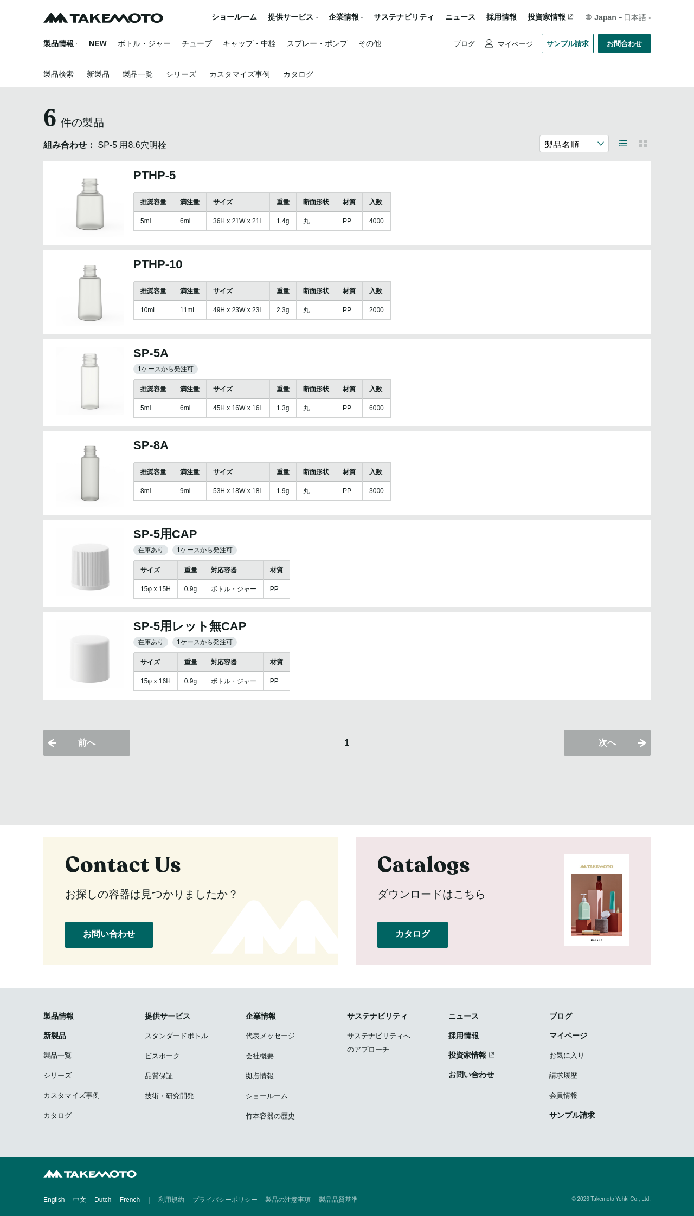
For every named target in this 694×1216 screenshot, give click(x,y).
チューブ (197, 43)
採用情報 (501, 17)
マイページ (514, 44)
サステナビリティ (404, 17)
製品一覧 (138, 74)
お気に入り (566, 1055)
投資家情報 (547, 17)
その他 (369, 43)
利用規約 (171, 1200)
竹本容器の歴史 (270, 1116)
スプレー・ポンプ (317, 43)
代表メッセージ (270, 1036)
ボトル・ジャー (144, 43)
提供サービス (167, 1016)
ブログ (464, 44)
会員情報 (563, 1095)
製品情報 (58, 43)
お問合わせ (624, 44)
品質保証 (159, 1076)
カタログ (298, 74)
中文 (79, 1200)
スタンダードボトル (176, 1036)
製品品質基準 (338, 1200)
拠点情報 (260, 1076)
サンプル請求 (568, 44)
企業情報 (261, 1016)
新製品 (98, 74)
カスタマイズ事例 (239, 74)
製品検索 (58, 74)
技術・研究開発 (169, 1096)
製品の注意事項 (288, 1200)
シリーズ (181, 74)
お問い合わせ (109, 934)
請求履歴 (563, 1075)
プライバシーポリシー (225, 1200)
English (54, 1200)
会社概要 (260, 1056)
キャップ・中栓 (249, 43)
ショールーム (234, 17)
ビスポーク (162, 1056)
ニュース (460, 17)
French (130, 1200)
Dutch (102, 1200)
